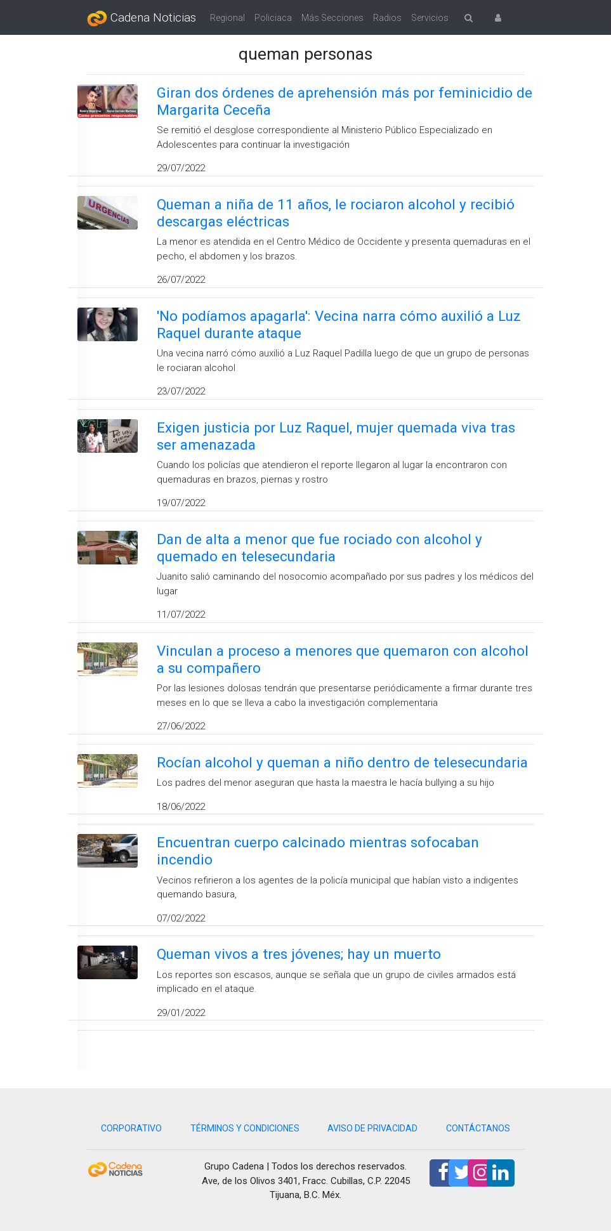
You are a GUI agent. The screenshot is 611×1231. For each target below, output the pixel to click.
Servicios (430, 18)
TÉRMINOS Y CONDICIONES (244, 1128)
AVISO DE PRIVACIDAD (372, 1128)
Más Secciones (332, 18)
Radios (387, 18)
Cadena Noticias (141, 18)
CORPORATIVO (131, 1128)
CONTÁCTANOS (478, 1128)
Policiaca (273, 18)
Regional (227, 18)
